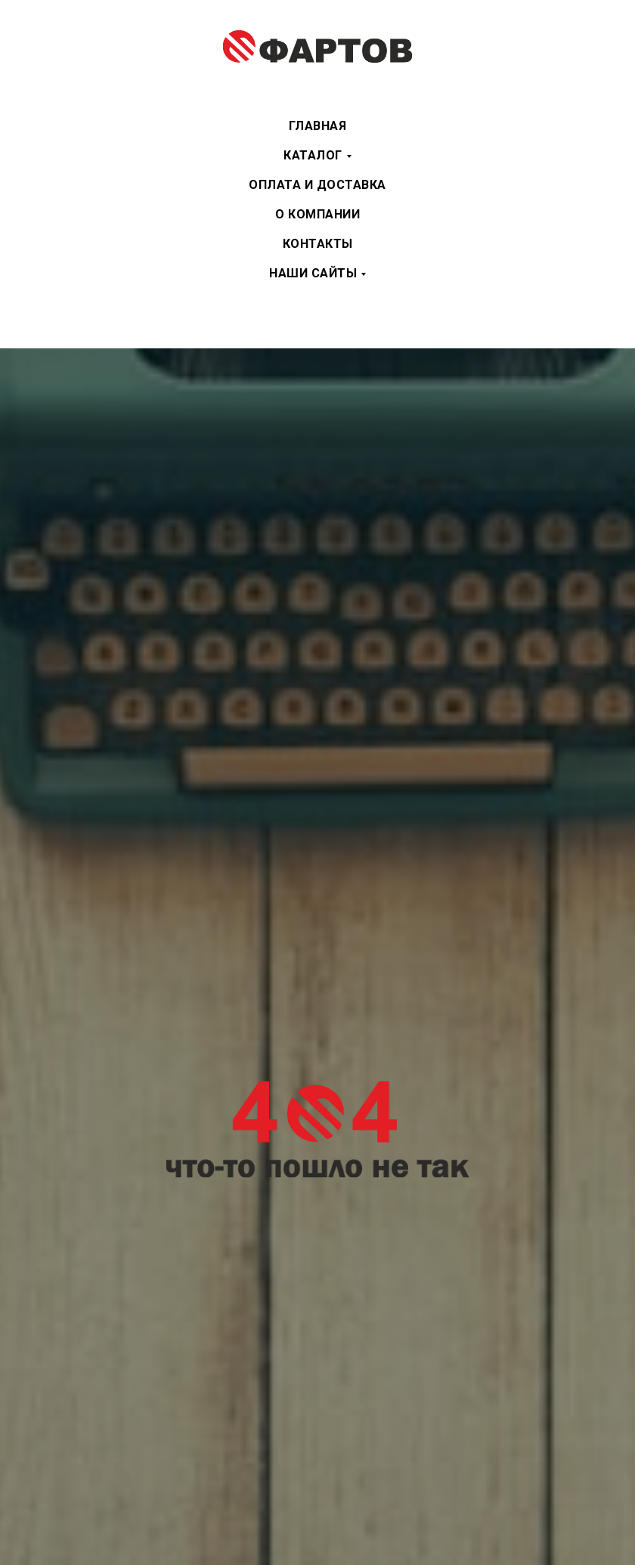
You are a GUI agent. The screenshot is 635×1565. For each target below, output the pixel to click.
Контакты (318, 244)
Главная (318, 126)
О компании (317, 214)
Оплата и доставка (317, 185)
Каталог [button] (312, 155)
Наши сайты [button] (313, 273)
